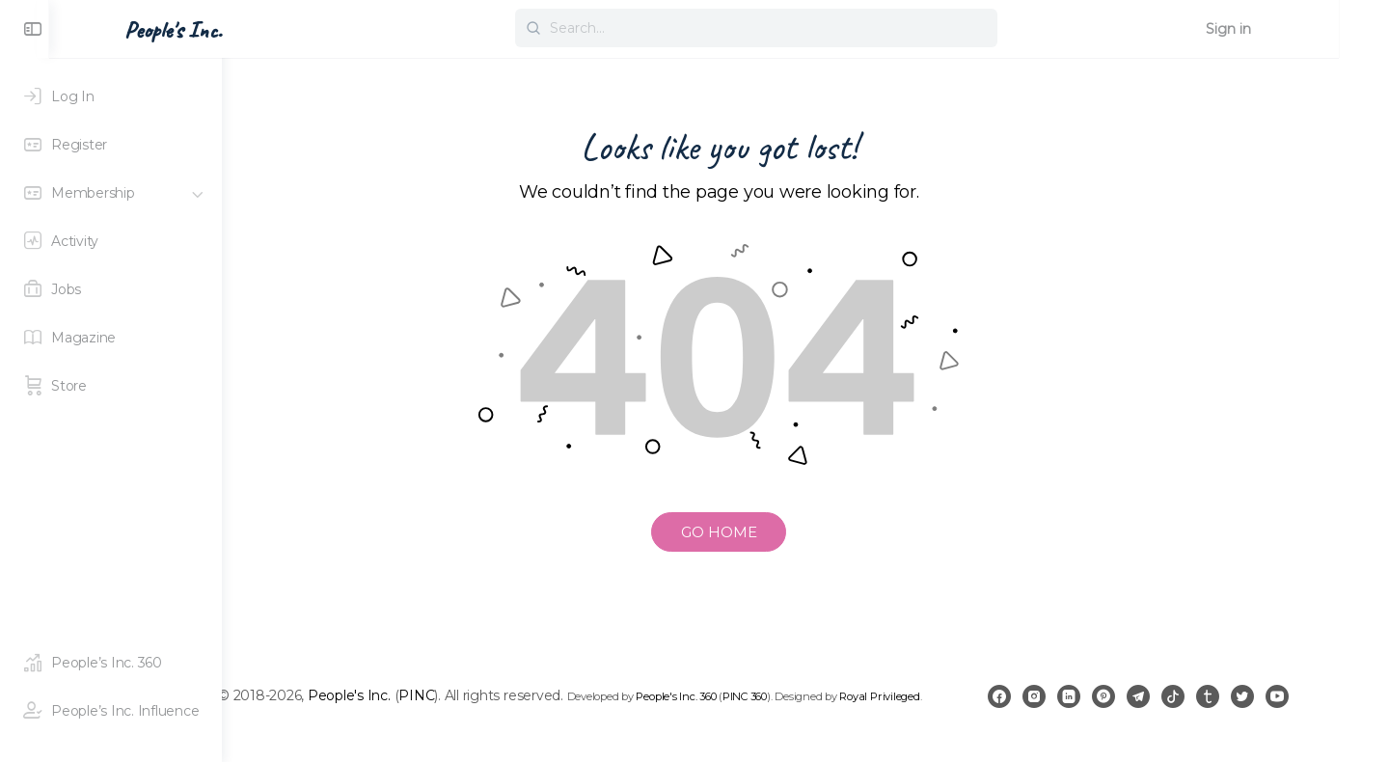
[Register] (111, 145)
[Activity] (111, 241)
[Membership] (111, 193)
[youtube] (1338, 706)
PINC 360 (855, 692)
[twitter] (1304, 706)
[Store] (111, 386)
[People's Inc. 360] (111, 663)
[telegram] (1200, 706)
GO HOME (806, 532)
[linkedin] (1130, 706)
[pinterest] (1165, 706)
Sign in (1316, 29)
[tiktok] (1234, 706)
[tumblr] (1269, 706)
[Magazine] (111, 337)
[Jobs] (111, 289)
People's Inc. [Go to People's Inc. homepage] (309, 29)
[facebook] (1061, 706)
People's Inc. (459, 691)
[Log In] (111, 96)
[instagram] (1095, 706)
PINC (527, 691)
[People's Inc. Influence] (111, 711)
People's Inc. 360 (787, 692)
